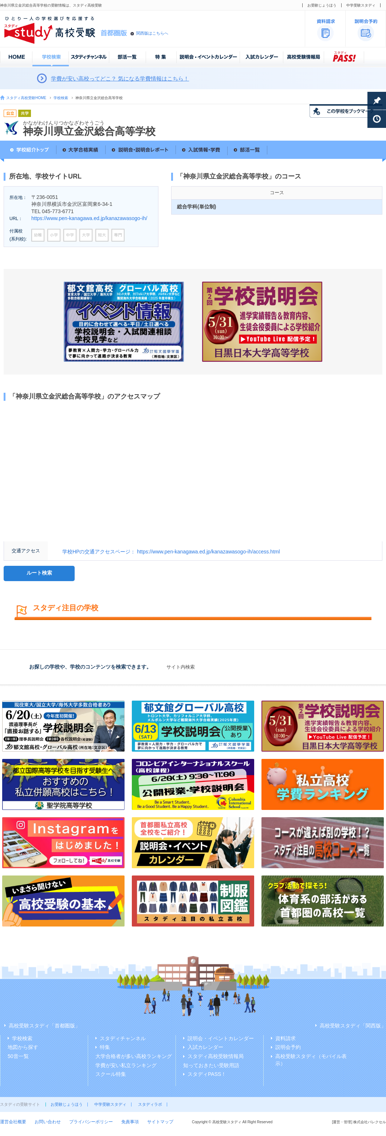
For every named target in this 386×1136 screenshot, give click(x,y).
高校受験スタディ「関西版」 (353, 1026)
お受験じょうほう (321, 5)
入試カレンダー (205, 1047)
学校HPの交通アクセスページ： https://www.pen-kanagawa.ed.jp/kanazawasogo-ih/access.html (171, 552)
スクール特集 (110, 1074)
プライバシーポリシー (91, 1121)
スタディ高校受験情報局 (216, 1056)
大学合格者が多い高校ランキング (133, 1056)
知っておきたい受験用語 (211, 1065)
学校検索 (61, 98)
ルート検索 (39, 573)
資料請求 (285, 1038)
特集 (105, 1047)
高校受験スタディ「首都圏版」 (44, 1026)
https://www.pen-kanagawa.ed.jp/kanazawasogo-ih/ (89, 218)
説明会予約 (288, 1047)
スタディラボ (150, 1104)
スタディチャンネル (123, 1038)
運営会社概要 (13, 1121)
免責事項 (130, 1121)
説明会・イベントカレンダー (221, 1038)
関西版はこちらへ (152, 33)
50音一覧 (18, 1056)
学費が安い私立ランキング (126, 1065)
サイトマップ (160, 1121)
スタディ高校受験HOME (26, 98)
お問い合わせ (48, 1121)
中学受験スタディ (360, 5)
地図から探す (23, 1047)
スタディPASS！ (207, 1074)
